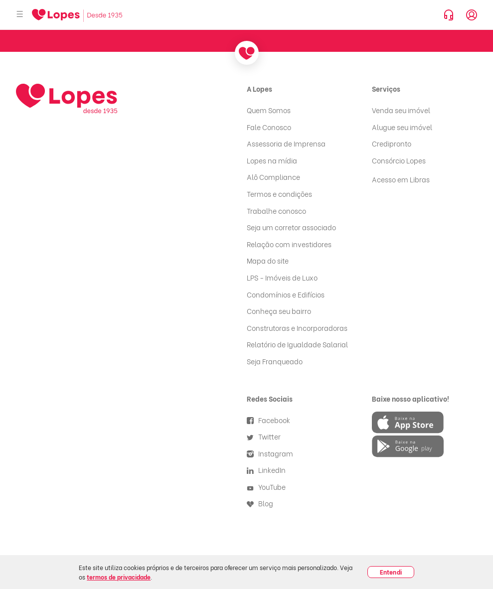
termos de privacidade (119, 577)
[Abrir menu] (20, 14)
